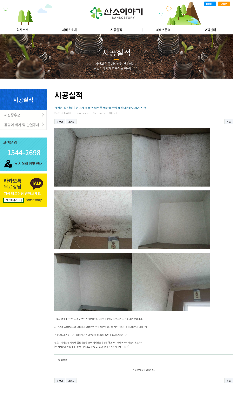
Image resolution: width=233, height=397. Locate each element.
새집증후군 (12, 114)
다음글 (71, 121)
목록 (229, 121)
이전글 (60, 121)
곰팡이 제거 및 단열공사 (21, 124)
